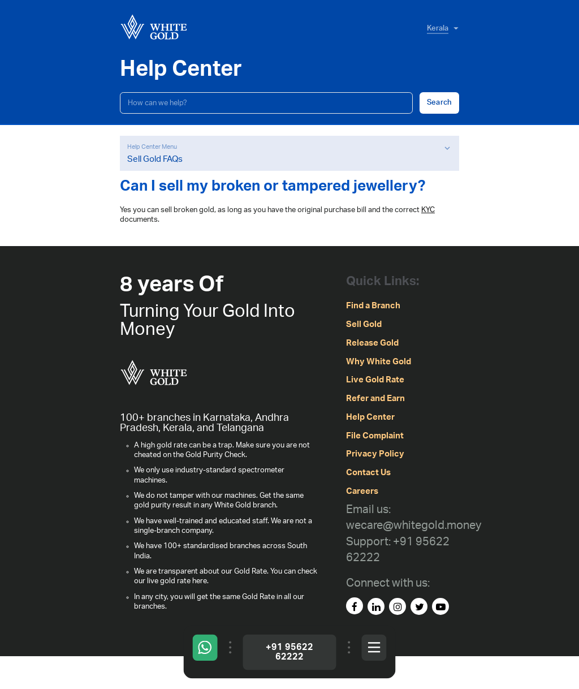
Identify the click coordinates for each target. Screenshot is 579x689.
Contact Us (368, 472)
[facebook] (354, 605)
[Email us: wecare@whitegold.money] (413, 517)
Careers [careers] (362, 491)
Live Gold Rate (375, 380)
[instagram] (397, 606)
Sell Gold (364, 324)
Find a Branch (373, 306)
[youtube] (440, 606)
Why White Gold (378, 362)
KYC (428, 209)
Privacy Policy (375, 454)
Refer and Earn (375, 398)
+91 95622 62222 (289, 652)
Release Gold (372, 343)
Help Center (370, 417)
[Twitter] (419, 606)
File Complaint (375, 436)
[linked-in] (376, 606)
